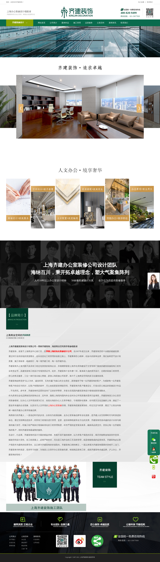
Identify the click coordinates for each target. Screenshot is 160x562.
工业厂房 (24, 549)
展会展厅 (24, 542)
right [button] (20, 108)
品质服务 (89, 23)
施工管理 (77, 23)
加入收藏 (141, 2)
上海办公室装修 (55, 405)
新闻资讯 (112, 23)
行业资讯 (36, 539)
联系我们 (150, 2)
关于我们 (12, 539)
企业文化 (12, 542)
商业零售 (24, 546)
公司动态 (36, 542)
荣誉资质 (12, 546)
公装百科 (100, 23)
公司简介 (53, 23)
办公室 (23, 539)
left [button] (139, 108)
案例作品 (65, 23)
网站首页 (41, 23)
